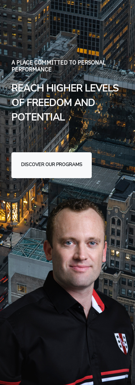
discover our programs (51, 165)
